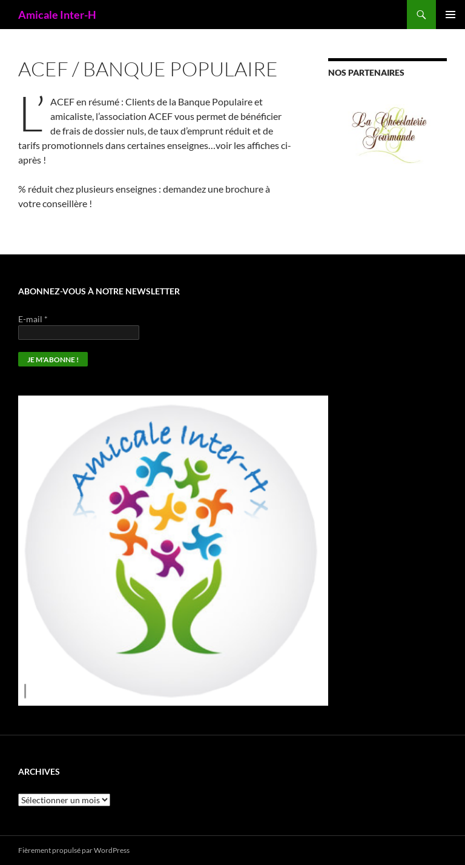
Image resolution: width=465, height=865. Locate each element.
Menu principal (450, 14)
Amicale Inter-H (57, 14)
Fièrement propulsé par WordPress (74, 850)
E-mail (33, 319)
